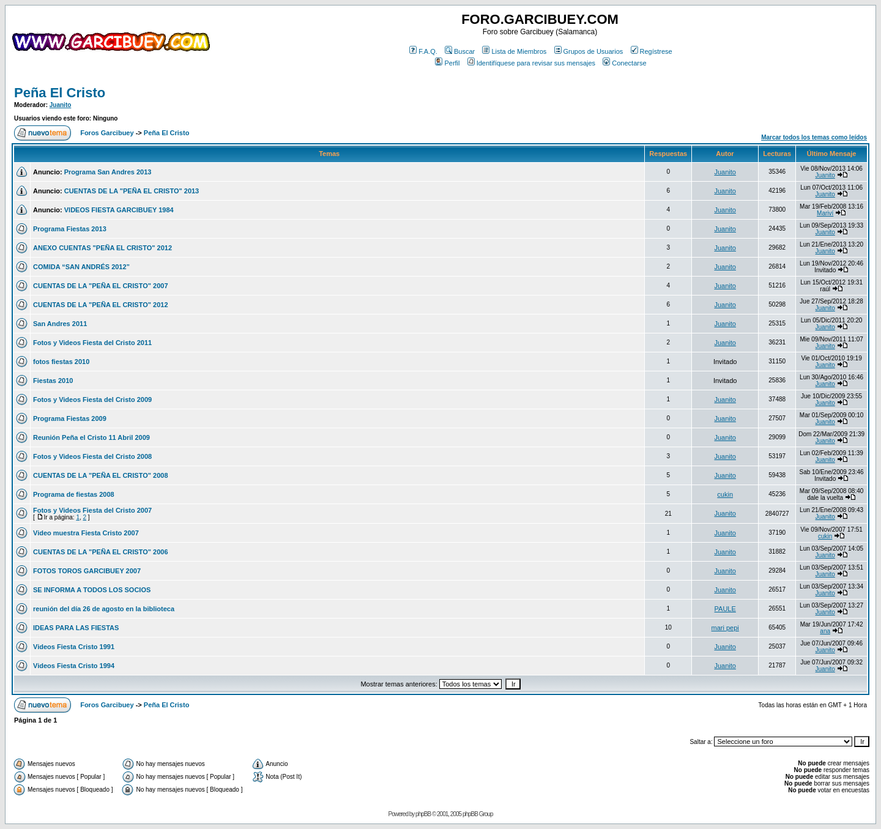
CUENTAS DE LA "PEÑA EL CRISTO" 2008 (100, 475)
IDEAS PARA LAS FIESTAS (76, 627)
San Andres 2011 (60, 323)
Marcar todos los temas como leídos (814, 137)
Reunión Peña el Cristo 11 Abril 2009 (91, 437)
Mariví (825, 213)
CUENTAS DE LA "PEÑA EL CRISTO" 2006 (100, 552)
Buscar (460, 51)
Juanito (61, 105)
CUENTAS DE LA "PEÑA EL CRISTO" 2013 (131, 191)
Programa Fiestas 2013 (69, 228)
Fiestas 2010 (53, 380)
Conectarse (624, 63)
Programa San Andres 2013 (108, 172)
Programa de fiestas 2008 (73, 494)
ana (825, 631)
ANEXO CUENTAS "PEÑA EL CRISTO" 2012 (102, 247)
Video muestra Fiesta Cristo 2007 (86, 533)
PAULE (725, 608)
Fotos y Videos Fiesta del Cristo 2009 (92, 399)
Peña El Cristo (59, 92)
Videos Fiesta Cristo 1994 (73, 665)
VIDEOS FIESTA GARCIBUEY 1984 (119, 210)
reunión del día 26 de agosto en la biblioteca (103, 608)
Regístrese (651, 51)
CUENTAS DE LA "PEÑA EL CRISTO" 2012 (100, 304)
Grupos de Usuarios (588, 51)
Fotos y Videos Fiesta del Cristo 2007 (92, 510)
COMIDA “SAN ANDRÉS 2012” (81, 266)
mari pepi (725, 627)
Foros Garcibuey (106, 132)
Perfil (447, 63)
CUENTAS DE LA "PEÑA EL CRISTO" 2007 (100, 285)
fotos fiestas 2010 (61, 361)
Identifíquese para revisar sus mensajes (531, 63)
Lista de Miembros (514, 51)
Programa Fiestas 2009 (69, 418)
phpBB (423, 814)
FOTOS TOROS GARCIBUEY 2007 (87, 570)
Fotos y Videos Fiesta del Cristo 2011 (92, 342)
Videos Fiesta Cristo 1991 (73, 646)
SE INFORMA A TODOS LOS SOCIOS (92, 589)
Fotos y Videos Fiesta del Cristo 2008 (92, 456)
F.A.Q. (423, 51)
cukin (725, 494)
